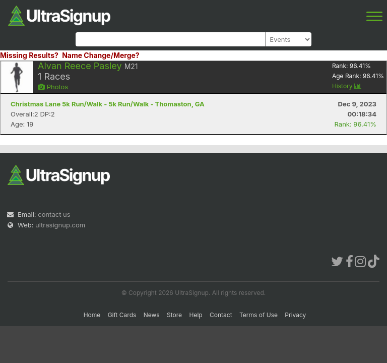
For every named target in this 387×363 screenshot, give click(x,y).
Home (92, 315)
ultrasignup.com (60, 225)
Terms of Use (258, 315)
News (152, 315)
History (346, 86)
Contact (221, 315)
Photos (53, 87)
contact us (54, 214)
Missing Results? (29, 55)
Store (174, 315)
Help (195, 315)
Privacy (295, 315)
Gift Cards (122, 315)
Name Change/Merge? (101, 55)
